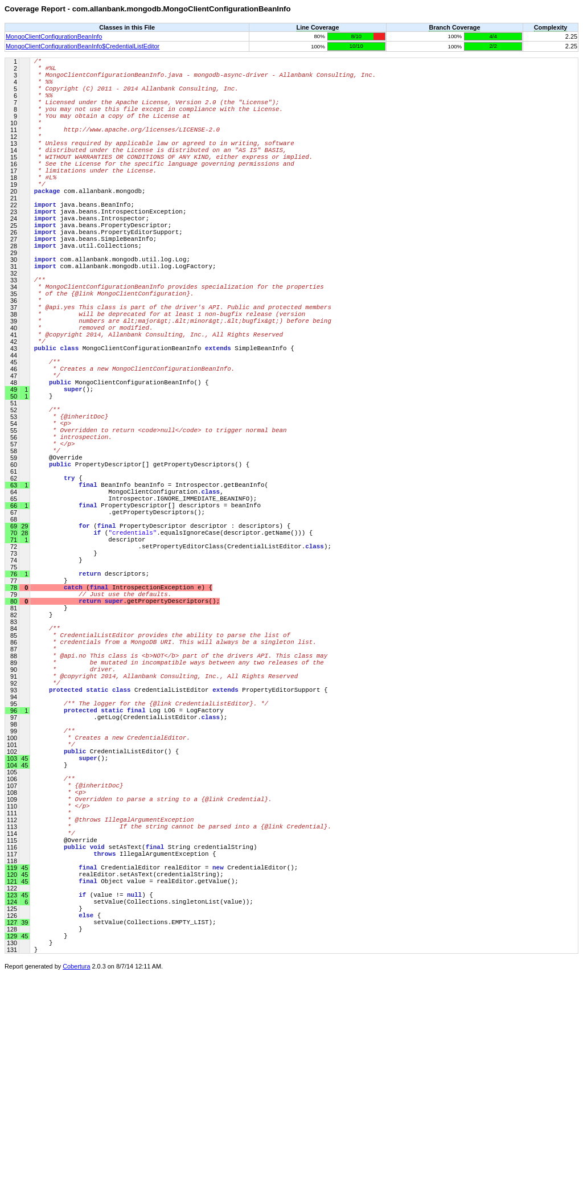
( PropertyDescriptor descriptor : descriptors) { (162, 643)
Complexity (551, 27)
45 (23, 1104)
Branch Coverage (454, 27)
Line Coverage (318, 27)
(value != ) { (93, 1104)
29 (23, 642)
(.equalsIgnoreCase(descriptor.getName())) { (173, 651)
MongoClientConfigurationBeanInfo (54, 36)
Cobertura (76, 1190)
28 (23, 651)
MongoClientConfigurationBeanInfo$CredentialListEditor (82, 46)
